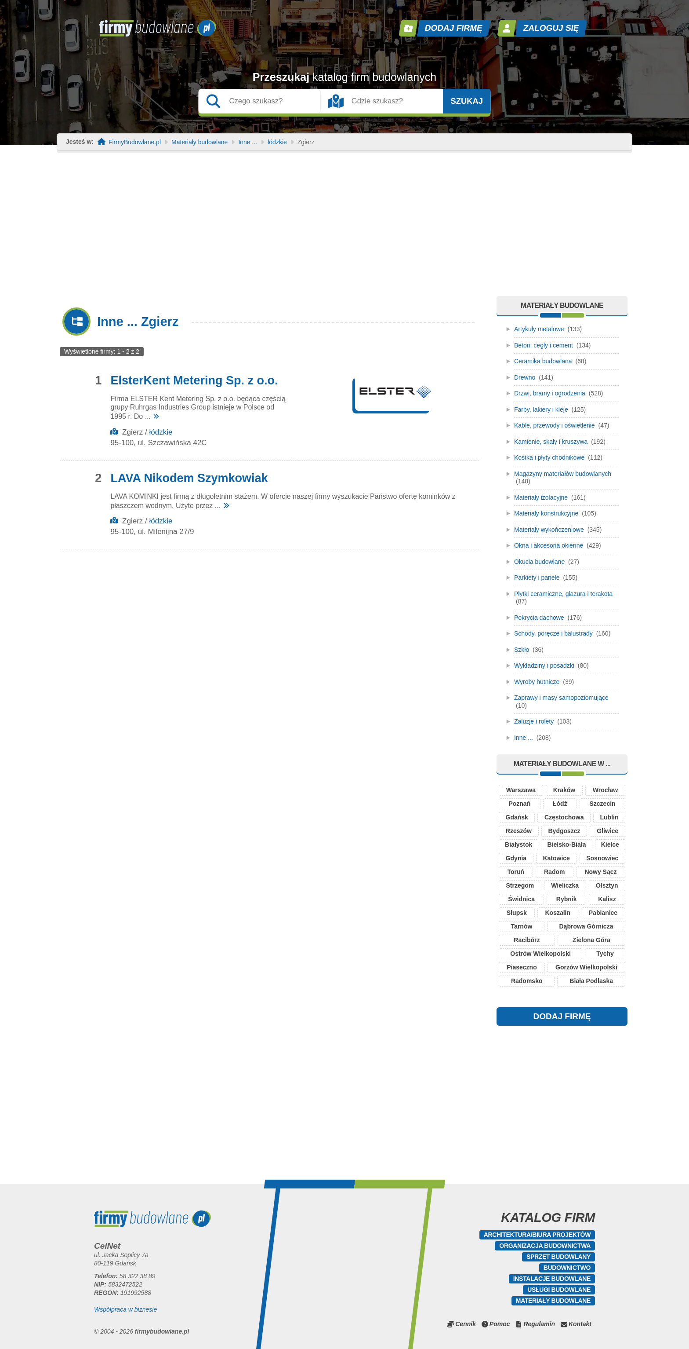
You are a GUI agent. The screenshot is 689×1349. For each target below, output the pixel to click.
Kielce (610, 844)
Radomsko (527, 980)
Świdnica (521, 899)
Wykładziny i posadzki (544, 665)
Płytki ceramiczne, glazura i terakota (563, 593)
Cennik (465, 1323)
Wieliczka (565, 885)
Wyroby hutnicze (536, 681)
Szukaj (466, 101)
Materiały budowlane (199, 142)
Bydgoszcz (564, 830)
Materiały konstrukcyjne (546, 513)
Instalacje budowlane (552, 1278)
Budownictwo (567, 1267)
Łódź (560, 803)
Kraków (564, 789)
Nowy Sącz (600, 871)
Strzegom (520, 885)
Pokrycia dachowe (539, 617)
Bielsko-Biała (567, 844)
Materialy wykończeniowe (549, 529)
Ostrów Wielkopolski (540, 953)
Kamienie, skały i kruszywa (550, 441)
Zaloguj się (551, 28)
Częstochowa (564, 817)
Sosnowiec (602, 858)
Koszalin (557, 912)
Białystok (518, 844)
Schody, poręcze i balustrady (553, 633)
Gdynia (516, 858)
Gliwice (607, 830)
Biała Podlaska (591, 980)
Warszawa (521, 789)
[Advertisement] (344, 230)
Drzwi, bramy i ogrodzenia (549, 393)
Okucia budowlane (539, 561)
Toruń (515, 871)
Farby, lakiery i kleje (541, 409)
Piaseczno (522, 967)
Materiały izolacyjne (541, 497)
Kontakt (580, 1323)
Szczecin (602, 803)
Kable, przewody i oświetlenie (554, 425)
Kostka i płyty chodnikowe (549, 457)
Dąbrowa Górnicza (586, 926)
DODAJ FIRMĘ (562, 1016)
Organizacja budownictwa (545, 1245)
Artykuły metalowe (539, 329)
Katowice (556, 858)
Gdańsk (517, 817)
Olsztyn (607, 885)
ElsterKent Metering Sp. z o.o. (194, 380)
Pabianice (603, 912)
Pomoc (500, 1323)
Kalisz (607, 899)
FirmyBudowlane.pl (135, 142)
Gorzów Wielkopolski (586, 967)
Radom (554, 871)
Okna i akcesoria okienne (548, 545)
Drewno (524, 377)
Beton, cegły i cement (543, 345)
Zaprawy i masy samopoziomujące (561, 697)
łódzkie (277, 142)
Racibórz (527, 939)
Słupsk (517, 912)
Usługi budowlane (559, 1289)
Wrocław (605, 789)
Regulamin (539, 1323)
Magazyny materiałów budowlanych (562, 473)
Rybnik (566, 899)
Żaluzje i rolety (534, 721)
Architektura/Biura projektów (537, 1234)
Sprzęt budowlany (558, 1256)
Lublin (609, 817)
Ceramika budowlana (543, 361)
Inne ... (247, 142)
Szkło (521, 649)
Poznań (519, 803)
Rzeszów (519, 830)
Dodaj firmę (453, 28)
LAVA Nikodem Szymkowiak (189, 478)
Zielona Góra (591, 939)
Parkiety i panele (537, 577)
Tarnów (522, 926)
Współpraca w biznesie (125, 1309)
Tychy (604, 953)
